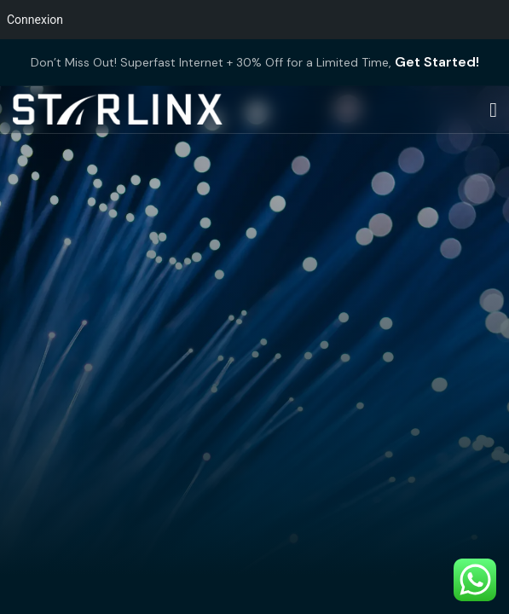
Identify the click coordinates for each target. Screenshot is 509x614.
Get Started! (437, 62)
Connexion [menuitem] (35, 19)
